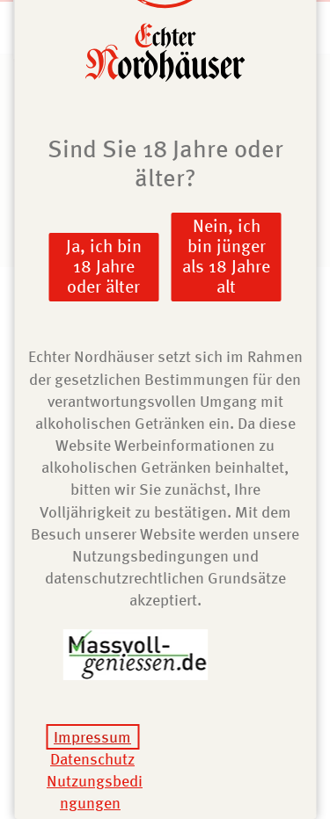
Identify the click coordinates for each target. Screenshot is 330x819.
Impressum (92, 737)
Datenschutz (92, 759)
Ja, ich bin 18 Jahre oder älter (104, 266)
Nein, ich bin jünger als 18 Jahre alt (226, 255)
